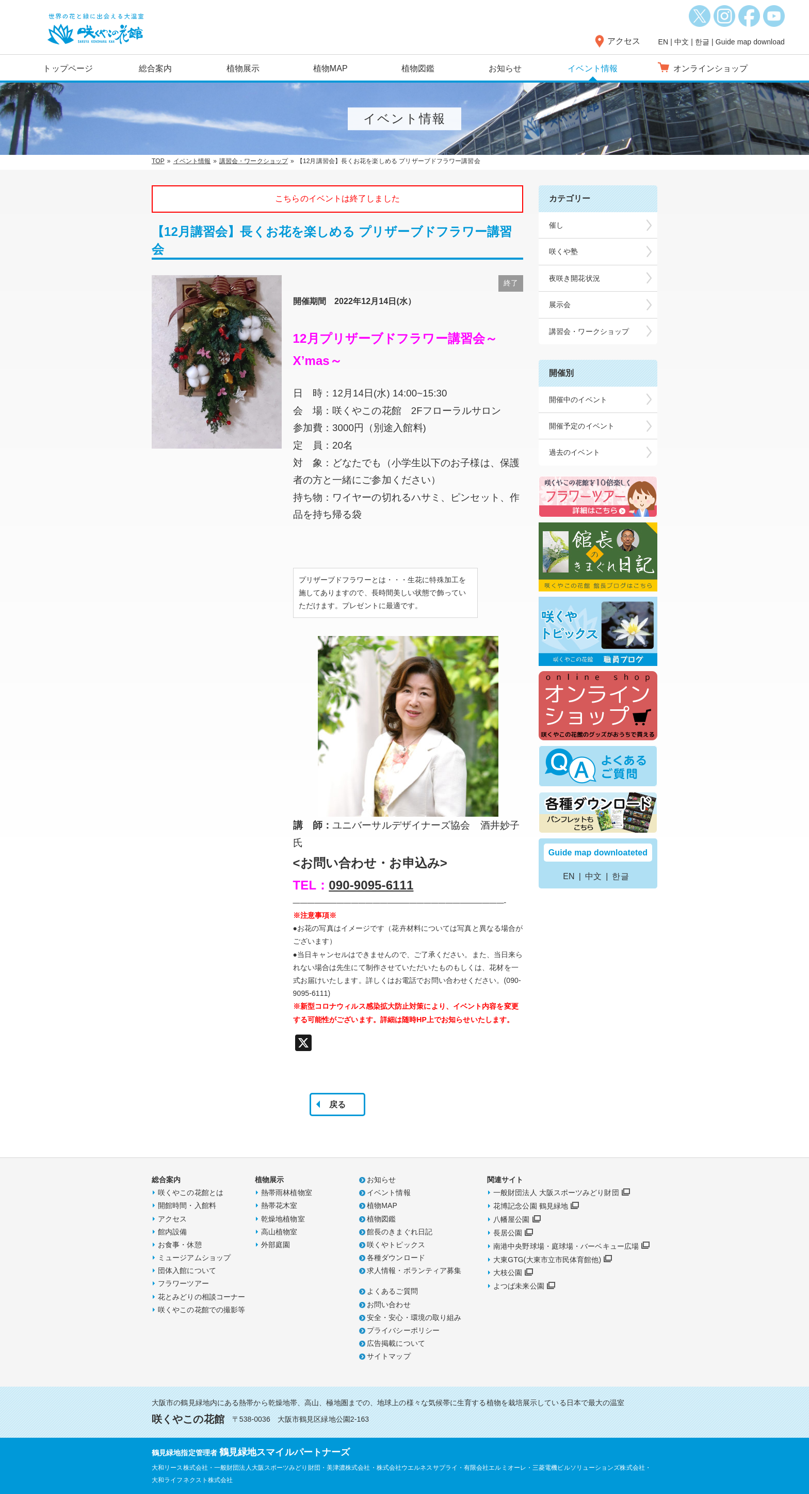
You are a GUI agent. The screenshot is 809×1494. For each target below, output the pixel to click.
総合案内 (155, 68)
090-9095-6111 (371, 885)
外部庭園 (275, 1245)
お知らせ (505, 68)
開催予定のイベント (581, 426)
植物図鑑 (417, 68)
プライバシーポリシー (403, 1330)
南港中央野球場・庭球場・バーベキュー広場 (566, 1246)
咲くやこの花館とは (190, 1192)
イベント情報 (593, 68)
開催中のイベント (578, 399)
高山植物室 (279, 1232)
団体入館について (187, 1270)
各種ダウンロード (396, 1257)
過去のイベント (574, 452)
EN (663, 42)
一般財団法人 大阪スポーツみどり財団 (556, 1192)
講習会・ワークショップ (253, 161)
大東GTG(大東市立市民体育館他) (547, 1259)
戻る (337, 1104)
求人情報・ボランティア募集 (414, 1270)
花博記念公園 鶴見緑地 (530, 1206)
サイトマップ (389, 1356)
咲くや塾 (563, 251)
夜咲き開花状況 (574, 278)
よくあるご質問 (392, 1291)
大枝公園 (507, 1272)
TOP (158, 161)
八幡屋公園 (511, 1219)
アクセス (623, 41)
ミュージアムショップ (194, 1257)
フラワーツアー (183, 1283)
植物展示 (243, 68)
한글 (702, 42)
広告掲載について (396, 1343)
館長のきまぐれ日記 (399, 1232)
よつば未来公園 (518, 1286)
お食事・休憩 (180, 1245)
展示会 (560, 304)
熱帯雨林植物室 (286, 1192)
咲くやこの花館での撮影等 (201, 1310)
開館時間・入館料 (187, 1205)
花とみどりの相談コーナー (201, 1297)
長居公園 (507, 1233)
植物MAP (330, 68)
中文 (681, 42)
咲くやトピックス (396, 1245)
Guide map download (750, 42)
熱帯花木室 (279, 1205)
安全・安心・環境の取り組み (414, 1317)
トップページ (68, 68)
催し (556, 225)
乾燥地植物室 (283, 1219)
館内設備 (172, 1232)
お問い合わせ (389, 1304)
